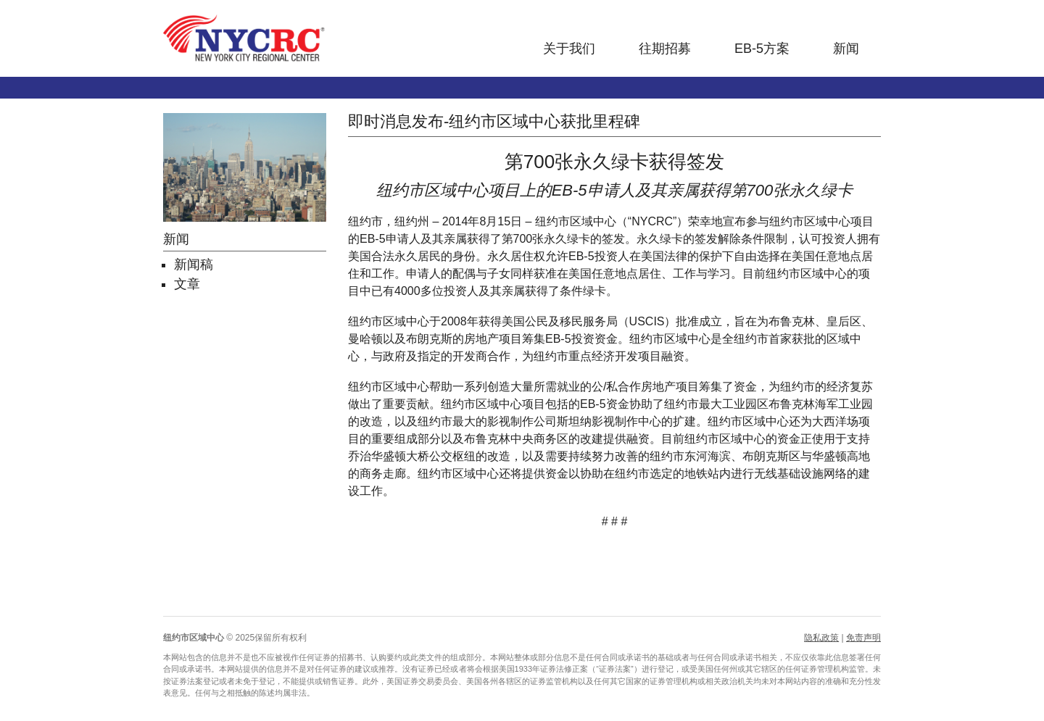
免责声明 (863, 638)
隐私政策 (821, 638)
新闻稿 (193, 264)
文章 (187, 284)
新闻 (846, 48)
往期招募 (665, 48)
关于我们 (569, 48)
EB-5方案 (762, 48)
